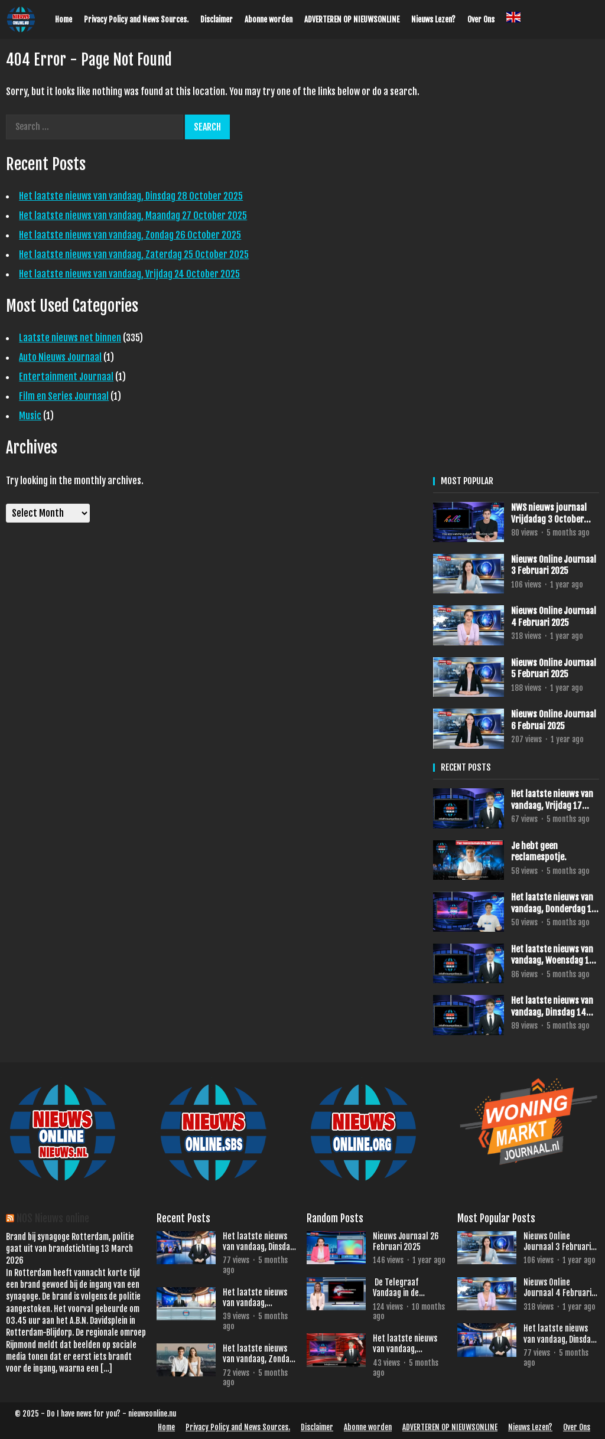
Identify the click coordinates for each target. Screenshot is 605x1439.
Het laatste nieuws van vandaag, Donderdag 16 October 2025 (553, 903)
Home (63, 19)
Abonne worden (268, 19)
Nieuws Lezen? (433, 19)
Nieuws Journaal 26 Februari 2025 (406, 1241)
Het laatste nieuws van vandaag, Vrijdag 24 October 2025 (129, 274)
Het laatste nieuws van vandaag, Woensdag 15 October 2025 (552, 955)
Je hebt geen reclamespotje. (539, 851)
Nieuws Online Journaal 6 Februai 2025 (553, 720)
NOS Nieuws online (53, 1218)
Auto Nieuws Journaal (60, 357)
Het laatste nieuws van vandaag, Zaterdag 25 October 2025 (134, 254)
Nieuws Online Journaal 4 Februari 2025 (553, 616)
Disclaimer (216, 19)
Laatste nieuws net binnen (70, 338)
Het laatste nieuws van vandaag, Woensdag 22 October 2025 (410, 1344)
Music (30, 416)
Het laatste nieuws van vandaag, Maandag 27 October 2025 (133, 215)
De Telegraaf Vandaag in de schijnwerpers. (397, 1287)
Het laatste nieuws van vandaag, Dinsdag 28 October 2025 (131, 196)
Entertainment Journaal (66, 377)
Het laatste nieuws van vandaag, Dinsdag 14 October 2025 (552, 1006)
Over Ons (481, 19)
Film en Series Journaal (64, 396)
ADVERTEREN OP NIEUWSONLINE (351, 19)
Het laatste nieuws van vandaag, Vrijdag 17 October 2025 (552, 799)
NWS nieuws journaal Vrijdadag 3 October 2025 (549, 513)
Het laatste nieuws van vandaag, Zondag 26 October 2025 (130, 235)
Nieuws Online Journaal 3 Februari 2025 (553, 565)
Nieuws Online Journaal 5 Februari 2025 (553, 668)
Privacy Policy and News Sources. (136, 19)
